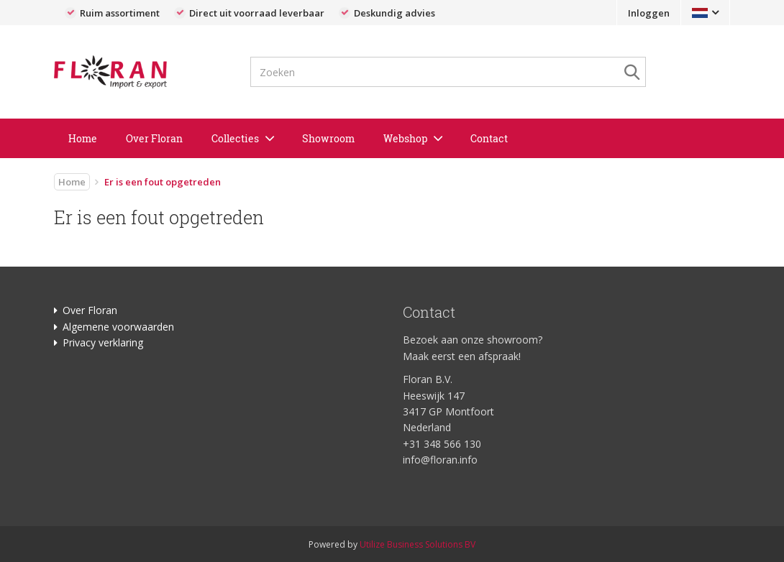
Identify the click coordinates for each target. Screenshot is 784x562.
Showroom (328, 138)
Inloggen (649, 12)
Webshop (405, 138)
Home (82, 138)
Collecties (235, 138)
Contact (489, 138)
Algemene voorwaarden (118, 326)
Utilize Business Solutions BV (417, 544)
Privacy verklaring (103, 342)
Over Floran (154, 138)
